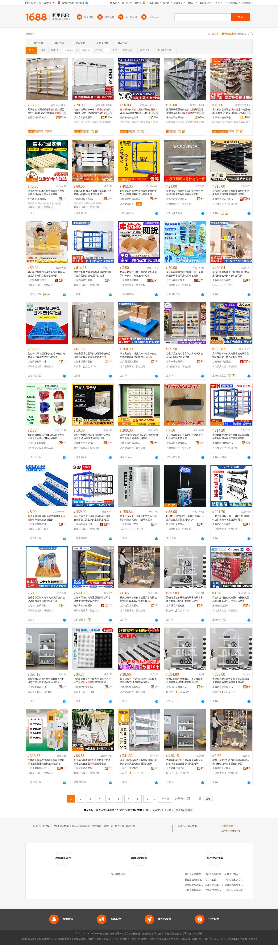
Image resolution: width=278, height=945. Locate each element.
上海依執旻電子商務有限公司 (176, 768)
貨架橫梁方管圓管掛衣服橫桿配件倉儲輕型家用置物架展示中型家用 (184, 193)
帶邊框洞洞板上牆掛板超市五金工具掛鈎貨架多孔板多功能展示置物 (138, 518)
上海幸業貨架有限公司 (222, 199)
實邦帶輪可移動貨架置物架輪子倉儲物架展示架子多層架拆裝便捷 (230, 355)
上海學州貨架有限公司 (176, 199)
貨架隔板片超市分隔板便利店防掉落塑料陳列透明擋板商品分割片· (138, 681)
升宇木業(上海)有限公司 (38, 199)
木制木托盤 (55, 203)
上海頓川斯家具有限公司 (176, 687)
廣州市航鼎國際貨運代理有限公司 (202, 874)
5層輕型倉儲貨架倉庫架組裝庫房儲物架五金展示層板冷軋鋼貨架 (139, 437)
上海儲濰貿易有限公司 (38, 687)
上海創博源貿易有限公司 (84, 280)
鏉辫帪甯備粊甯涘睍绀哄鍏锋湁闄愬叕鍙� (130, 117)
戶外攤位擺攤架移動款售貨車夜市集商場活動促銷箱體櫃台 (92, 762)
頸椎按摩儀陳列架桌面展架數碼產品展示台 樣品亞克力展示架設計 (92, 437)
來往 (216, 938)
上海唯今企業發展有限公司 (84, 443)
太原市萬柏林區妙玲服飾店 (198, 890)
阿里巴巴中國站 (63, 938)
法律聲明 (135, 933)
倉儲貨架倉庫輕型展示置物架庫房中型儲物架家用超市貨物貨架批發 (138, 193)
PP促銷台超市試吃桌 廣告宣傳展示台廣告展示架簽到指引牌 (185, 518)
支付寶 (208, 938)
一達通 (243, 938)
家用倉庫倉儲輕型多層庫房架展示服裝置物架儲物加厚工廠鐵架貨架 (230, 437)
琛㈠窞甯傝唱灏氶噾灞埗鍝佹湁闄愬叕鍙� (84, 117)
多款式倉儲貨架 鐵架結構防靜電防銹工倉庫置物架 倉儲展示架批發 (92, 274)
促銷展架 (88, 203)
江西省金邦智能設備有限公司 (222, 361)
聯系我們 (186, 933)
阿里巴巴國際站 (45, 938)
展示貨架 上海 (195, 826)
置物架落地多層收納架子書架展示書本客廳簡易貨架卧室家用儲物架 (184, 599)
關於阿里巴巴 (172, 933)
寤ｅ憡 (62, 113)
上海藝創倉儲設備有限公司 (84, 524)
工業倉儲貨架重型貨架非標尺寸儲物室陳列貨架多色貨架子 (92, 599)
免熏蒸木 (32, 203)
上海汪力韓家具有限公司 (130, 768)
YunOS (174, 938)
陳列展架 (97, 203)
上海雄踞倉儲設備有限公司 (130, 199)
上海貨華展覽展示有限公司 (176, 443)
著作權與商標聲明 (119, 933)
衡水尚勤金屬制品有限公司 (176, 524)
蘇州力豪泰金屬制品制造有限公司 (84, 605)
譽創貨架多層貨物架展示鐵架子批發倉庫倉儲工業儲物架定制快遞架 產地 (92, 518)
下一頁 (165, 798)
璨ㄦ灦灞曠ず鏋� (189, 122)
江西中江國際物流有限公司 (218, 890)
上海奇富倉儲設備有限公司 (130, 443)
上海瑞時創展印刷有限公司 (38, 605)
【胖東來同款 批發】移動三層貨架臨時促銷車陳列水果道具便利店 (231, 518)
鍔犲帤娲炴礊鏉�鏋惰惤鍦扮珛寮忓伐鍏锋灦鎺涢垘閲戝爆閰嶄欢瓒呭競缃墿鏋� (92, 111)
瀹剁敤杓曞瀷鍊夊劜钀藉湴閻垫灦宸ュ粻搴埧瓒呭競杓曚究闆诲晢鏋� (185, 111)
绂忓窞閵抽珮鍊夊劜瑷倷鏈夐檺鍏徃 (176, 117)
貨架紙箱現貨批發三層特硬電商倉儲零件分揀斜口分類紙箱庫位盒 (138, 274)
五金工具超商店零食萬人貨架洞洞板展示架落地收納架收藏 (184, 355)
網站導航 (197, 933)
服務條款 (146, 933)
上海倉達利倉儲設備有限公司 (222, 443)
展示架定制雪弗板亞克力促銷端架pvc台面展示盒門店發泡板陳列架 (46, 274)
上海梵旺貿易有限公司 (84, 768)
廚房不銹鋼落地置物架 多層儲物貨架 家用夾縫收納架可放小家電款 (231, 274)
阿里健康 (233, 938)
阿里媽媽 (142, 938)
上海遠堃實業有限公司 (38, 524)
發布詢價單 (227, 826)
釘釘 (223, 938)
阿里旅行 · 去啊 (128, 938)
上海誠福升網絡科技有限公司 (222, 768)
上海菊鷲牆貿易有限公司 (130, 605)
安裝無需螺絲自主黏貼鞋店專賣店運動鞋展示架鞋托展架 (184, 437)
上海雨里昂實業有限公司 (84, 687)
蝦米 (152, 938)
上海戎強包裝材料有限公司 (38, 361)
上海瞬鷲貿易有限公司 (176, 605)
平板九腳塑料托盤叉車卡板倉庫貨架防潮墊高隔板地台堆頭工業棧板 (138, 355)
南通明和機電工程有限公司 (238, 885)
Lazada (253, 938)
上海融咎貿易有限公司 (130, 687)
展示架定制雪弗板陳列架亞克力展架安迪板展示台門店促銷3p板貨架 (184, 274)
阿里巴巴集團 (27, 938)
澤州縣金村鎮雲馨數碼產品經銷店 (242, 879)
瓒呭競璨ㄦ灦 (81, 122)
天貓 (99, 938)
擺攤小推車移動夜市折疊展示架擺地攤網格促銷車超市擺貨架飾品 (138, 599)
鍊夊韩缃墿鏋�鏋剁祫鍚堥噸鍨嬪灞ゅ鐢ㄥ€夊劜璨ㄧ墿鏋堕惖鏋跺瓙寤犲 (138, 111)
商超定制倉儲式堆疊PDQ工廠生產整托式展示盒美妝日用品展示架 (46, 437)
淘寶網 (91, 938)
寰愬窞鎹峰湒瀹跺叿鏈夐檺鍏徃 (38, 117)
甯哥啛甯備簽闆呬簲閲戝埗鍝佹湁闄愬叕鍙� (222, 117)
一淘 (115, 938)
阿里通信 (185, 938)
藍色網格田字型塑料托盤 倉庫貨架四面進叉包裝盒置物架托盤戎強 (46, 355)
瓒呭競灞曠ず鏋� (236, 122)
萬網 (194, 938)
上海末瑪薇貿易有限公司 (84, 361)
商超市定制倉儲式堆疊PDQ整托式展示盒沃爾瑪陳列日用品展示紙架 (230, 599)
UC (200, 938)
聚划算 (107, 938)
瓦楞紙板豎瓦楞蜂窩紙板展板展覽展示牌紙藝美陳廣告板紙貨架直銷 (46, 762)
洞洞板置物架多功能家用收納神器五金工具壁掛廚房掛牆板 (92, 681)
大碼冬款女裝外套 (234, 890)
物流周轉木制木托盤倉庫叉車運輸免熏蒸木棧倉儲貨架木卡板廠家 (46, 193)
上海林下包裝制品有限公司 (38, 443)
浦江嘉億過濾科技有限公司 (218, 885)
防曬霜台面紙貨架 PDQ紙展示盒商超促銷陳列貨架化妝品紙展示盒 (46, 599)
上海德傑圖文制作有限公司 (38, 280)
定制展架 (78, 203)
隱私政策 (158, 933)
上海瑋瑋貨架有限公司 (84, 199)
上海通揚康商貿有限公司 (222, 687)
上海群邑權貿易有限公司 (130, 524)
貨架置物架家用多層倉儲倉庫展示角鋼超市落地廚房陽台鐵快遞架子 (46, 681)
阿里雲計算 (162, 938)
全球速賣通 (79, 938)
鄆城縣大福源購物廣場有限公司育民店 (204, 885)
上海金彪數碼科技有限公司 (38, 768)
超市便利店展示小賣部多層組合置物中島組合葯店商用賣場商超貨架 (230, 193)
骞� (63, 117)
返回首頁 (169, 810)
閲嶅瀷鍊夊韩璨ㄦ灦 (144, 122)
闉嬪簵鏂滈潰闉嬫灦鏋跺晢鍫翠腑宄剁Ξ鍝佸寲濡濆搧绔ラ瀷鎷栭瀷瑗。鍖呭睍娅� (47, 111)
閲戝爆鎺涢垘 (95, 122)
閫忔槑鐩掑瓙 (219, 122)
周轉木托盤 (43, 203)
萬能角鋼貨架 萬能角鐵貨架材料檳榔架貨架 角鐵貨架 (46, 518)
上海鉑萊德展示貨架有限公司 (124, 874)
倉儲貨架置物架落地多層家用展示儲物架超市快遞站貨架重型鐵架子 (138, 762)
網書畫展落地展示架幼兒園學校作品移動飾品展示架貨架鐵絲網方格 (92, 355)
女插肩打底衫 (232, 874)
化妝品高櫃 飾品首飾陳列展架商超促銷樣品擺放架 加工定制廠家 (92, 193)
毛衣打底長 (210, 879)
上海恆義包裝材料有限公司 (222, 605)
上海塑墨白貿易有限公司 (222, 524)
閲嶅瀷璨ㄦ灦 (127, 122)
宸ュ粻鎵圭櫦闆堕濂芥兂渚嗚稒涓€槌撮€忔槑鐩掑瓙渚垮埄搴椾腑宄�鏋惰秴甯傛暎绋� (231, 111)
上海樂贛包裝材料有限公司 (130, 280)
